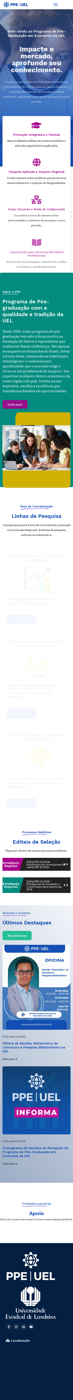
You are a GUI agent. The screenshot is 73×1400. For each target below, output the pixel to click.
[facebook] (9, 1358)
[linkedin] (24, 1358)
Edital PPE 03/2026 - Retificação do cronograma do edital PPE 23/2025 (46, 864)
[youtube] (31, 1358)
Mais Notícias (17, 939)
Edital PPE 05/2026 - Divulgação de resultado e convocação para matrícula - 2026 (44, 885)
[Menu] (56, 4)
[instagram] (16, 1358)
